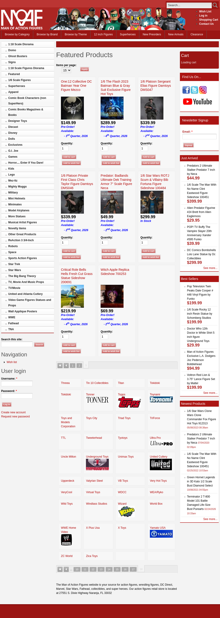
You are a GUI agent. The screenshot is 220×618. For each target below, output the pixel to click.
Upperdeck (67, 480)
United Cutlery (158, 456)
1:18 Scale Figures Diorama (26, 68)
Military (13, 192)
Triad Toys (124, 418)
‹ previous (66, 365)
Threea (65, 383)
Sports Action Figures (22, 258)
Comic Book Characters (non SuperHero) (27, 100)
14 (109, 569)
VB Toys (123, 480)
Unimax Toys (126, 456)
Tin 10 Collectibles (97, 383)
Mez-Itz (12, 180)
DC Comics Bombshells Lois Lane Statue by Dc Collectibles (201, 254)
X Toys (122, 527)
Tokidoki (155, 383)
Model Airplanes (18, 210)
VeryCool (66, 492)
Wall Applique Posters (22, 311)
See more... (210, 268)
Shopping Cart (208, 19)
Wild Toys (67, 503)
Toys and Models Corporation (68, 422)
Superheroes (128, 34)
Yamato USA (157, 527)
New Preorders (152, 34)
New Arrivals (176, 34)
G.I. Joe (13, 150)
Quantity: (67, 143)
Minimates (15, 204)
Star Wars (14, 270)
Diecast (13, 127)
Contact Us (206, 23)
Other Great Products (22, 234)
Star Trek (14, 264)
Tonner (90, 394)
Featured (14, 74)
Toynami (155, 394)
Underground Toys (97, 456)
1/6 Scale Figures (19, 80)
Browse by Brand (47, 34)
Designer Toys (17, 121)
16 (125, 569)
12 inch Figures (103, 34)
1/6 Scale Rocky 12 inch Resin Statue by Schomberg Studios (199, 313)
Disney (12, 132)
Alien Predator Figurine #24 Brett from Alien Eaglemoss (201, 212)
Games (12, 156)
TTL (63, 437)
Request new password (15, 416)
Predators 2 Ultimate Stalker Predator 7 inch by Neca (201, 170)
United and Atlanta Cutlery (25, 294)
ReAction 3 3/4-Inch (21, 240)
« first (60, 365)
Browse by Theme (76, 34)
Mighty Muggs (17, 186)
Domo (12, 50)
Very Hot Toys (158, 480)
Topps (121, 394)
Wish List (205, 11)
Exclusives (15, 144)
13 (101, 569)
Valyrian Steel (94, 480)
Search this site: (11, 339)
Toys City (91, 418)
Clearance (196, 34)
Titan (121, 383)
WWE (11, 317)
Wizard (122, 503)
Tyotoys (122, 437)
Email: (187, 131)
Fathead (13, 323)
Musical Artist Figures (22, 222)
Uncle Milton (68, 456)
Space (12, 252)
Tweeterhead (94, 437)
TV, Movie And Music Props (26, 282)
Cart (185, 55)
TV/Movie (14, 288)
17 (133, 569)
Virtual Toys (93, 492)
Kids (11, 168)
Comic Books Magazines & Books (25, 112)
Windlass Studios (96, 503)
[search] (189, 5)
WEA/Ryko (156, 492)
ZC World (66, 556)
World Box (156, 503)
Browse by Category (17, 34)
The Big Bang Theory (22, 276)
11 (85, 569)
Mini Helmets (16, 198)
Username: (9, 378)
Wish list (12, 362)
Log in (203, 15)
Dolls (11, 138)
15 (117, 569)
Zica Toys (91, 556)
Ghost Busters (17, 56)
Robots (13, 246)
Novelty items (17, 228)
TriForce (155, 418)
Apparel (13, 92)
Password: (9, 391)
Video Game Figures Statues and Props (29, 302)
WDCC (122, 492)
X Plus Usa (92, 527)
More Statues (16, 216)
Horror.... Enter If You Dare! (26, 162)
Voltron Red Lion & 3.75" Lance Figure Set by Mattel (201, 379)
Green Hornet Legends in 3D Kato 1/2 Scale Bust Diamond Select (201, 481)
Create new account (13, 412)
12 (93, 569)
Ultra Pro (155, 437)
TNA (11, 329)
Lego (11, 174)
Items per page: (66, 65)
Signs (12, 62)
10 (77, 569)
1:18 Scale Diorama (20, 44)
